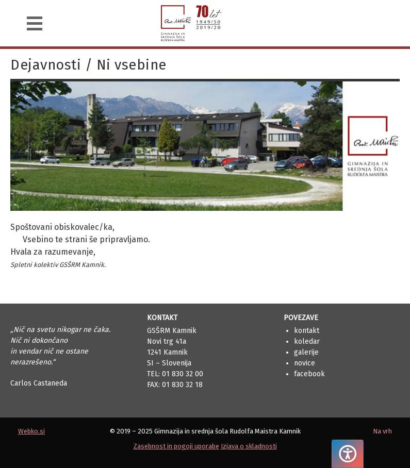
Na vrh (382, 431)
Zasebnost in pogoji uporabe (176, 446)
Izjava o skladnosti (249, 446)
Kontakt (306, 330)
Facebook (309, 374)
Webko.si (31, 431)
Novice (304, 363)
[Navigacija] (34, 23)
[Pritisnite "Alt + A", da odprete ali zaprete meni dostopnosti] (348, 454)
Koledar (307, 341)
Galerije (306, 352)
